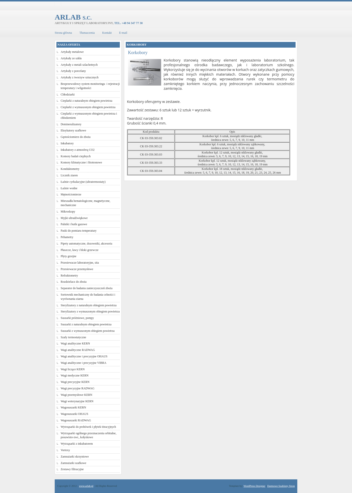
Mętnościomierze (71, 194)
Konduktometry (70, 169)
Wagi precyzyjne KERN (75, 382)
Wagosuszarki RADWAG (76, 420)
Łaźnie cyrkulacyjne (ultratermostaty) (83, 182)
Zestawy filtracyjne (72, 469)
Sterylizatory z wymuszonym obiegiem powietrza (90, 311)
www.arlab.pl (86, 485)
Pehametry (67, 237)
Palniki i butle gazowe (74, 224)
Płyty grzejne (68, 256)
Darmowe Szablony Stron (281, 485)
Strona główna (63, 32)
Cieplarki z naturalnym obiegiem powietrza (86, 100)
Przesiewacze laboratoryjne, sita (80, 262)
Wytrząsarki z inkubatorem (77, 443)
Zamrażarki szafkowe (73, 463)
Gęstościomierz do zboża (76, 137)
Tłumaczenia (87, 32)
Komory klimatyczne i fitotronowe (81, 162)
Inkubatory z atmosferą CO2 (78, 150)
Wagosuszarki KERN (73, 407)
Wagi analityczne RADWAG (78, 350)
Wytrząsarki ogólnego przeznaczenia (82, 433)
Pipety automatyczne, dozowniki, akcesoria (86, 243)
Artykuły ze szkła (71, 58)
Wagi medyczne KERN (74, 375)
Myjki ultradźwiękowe (74, 218)
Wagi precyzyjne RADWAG (77, 388)
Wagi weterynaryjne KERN (77, 401)
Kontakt (107, 32)
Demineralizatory (71, 124)
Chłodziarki (68, 94)
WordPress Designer (254, 485)
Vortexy (65, 450)
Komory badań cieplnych (76, 156)
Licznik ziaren (69, 175)
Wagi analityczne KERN (75, 343)
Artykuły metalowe (72, 52)
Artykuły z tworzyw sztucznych (80, 77)
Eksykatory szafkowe (73, 130)
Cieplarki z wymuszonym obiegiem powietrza (88, 107)
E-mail (123, 32)
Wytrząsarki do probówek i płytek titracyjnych (88, 427)
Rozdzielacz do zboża (74, 281)
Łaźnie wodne (69, 188)
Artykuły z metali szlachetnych (79, 64)
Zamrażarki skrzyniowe (75, 456)
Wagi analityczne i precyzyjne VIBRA (83, 363)
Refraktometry (69, 275)
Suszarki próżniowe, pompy (77, 318)
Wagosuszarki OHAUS (74, 414)
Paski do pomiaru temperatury (79, 230)
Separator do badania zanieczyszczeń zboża (86, 288)
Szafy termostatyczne (73, 337)
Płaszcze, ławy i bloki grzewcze (80, 250)
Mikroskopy (68, 211)
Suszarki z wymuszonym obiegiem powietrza (88, 331)
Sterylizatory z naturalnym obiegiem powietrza (89, 305)
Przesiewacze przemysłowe (77, 269)
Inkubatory (67, 143)
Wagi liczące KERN (73, 369)
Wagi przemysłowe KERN (76, 395)
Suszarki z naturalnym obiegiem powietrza (86, 324)
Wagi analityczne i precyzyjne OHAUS (84, 356)
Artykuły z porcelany (73, 71)
